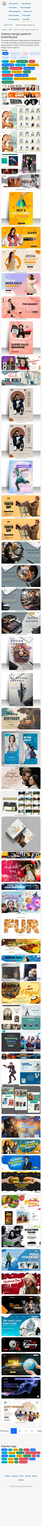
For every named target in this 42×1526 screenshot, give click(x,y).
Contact (21, 1480)
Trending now (15, 53)
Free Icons (28, 11)
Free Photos (26, 3)
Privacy (28, 1476)
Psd (10, 29)
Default (5, 53)
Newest (25, 53)
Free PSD (25, 19)
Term (22, 1476)
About (34, 1476)
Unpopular (23, 57)
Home (4, 29)
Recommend (35, 53)
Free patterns (14, 19)
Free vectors (13, 3)
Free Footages (25, 7)
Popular (14, 57)
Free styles (26, 15)
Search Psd (8, 25)
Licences (14, 1476)
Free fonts (13, 7)
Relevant (6, 57)
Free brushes (14, 15)
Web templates (14, 11)
